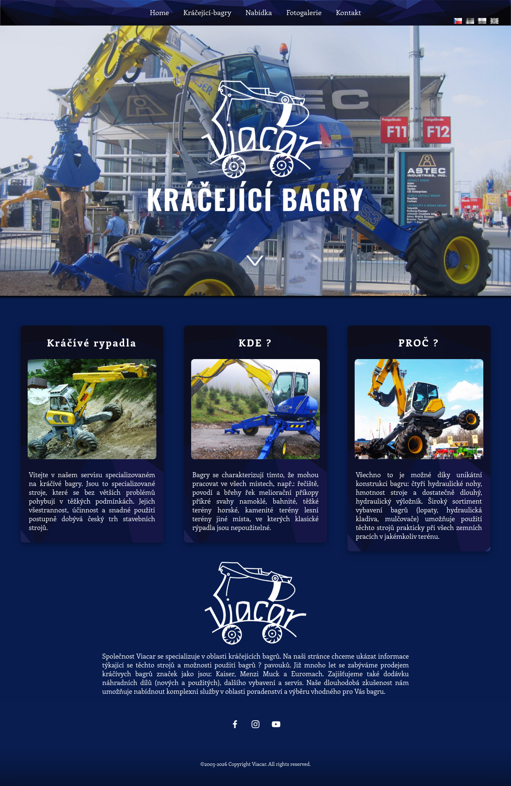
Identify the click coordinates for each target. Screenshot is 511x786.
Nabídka (258, 12)
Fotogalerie (304, 12)
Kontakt (348, 12)
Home (159, 12)
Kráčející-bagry (207, 12)
